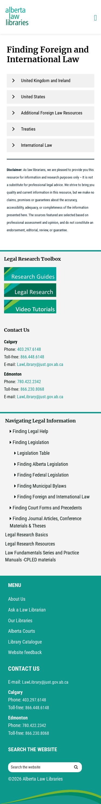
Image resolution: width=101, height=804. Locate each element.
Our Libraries (20, 620)
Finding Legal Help (30, 431)
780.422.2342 (29, 381)
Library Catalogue (25, 642)
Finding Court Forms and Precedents (47, 508)
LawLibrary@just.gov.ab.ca (40, 364)
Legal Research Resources (30, 544)
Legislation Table (33, 453)
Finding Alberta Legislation (42, 464)
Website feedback (25, 652)
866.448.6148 (32, 356)
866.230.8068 (32, 389)
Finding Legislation (31, 442)
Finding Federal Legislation (43, 475)
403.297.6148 (29, 349)
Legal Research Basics (26, 534)
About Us (16, 599)
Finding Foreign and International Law (53, 496)
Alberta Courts (21, 631)
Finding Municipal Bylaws (41, 486)
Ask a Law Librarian (27, 610)
